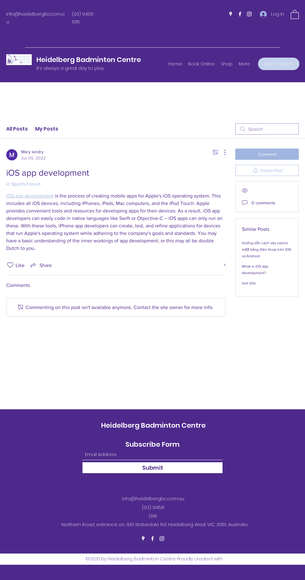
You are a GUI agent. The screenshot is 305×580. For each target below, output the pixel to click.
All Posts (17, 128)
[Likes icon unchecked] (10, 265)
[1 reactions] (221, 265)
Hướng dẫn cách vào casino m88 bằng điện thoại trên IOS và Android (266, 249)
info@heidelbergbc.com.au (153, 498)
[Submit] (152, 467)
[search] (267, 129)
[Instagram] (249, 14)
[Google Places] (231, 14)
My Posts (46, 128)
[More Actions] (221, 152)
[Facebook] (240, 14)
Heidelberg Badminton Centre (88, 59)
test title (249, 283)
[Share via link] (41, 265)
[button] (295, 14)
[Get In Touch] (278, 64)
